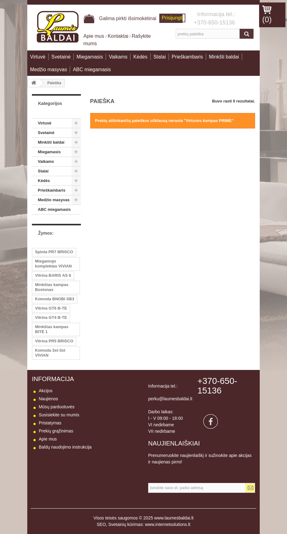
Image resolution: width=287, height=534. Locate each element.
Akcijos (45, 390)
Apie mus (94, 36)
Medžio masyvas (48, 69)
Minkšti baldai (224, 56)
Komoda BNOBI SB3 (54, 299)
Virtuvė (38, 56)
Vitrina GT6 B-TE (51, 308)
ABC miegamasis (92, 69)
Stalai (159, 56)
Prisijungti (172, 17)
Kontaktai (118, 36)
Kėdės (140, 56)
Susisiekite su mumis (59, 414)
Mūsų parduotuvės (56, 406)
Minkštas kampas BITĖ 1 (51, 329)
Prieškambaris (187, 56)
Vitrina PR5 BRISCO (54, 341)
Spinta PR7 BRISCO (54, 252)
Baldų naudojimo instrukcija (65, 447)
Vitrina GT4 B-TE (51, 317)
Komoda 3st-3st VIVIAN (50, 353)
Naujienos (48, 398)
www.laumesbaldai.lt (174, 517)
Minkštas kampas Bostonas (51, 287)
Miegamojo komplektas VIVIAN (53, 263)
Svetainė (61, 56)
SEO (101, 524)
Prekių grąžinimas (56, 430)
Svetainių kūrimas (125, 524)
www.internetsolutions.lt (167, 524)
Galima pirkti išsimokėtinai (119, 18)
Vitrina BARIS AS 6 (53, 275)
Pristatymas (50, 422)
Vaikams (118, 56)
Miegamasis (90, 56)
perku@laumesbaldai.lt (170, 398)
